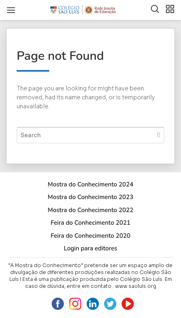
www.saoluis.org (135, 286)
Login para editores (91, 248)
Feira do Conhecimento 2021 (90, 223)
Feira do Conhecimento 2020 (90, 236)
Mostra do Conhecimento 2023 (90, 197)
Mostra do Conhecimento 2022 (90, 210)
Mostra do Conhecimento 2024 (90, 184)
